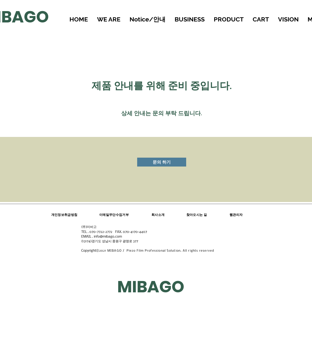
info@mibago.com (108, 237)
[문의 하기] (161, 162)
